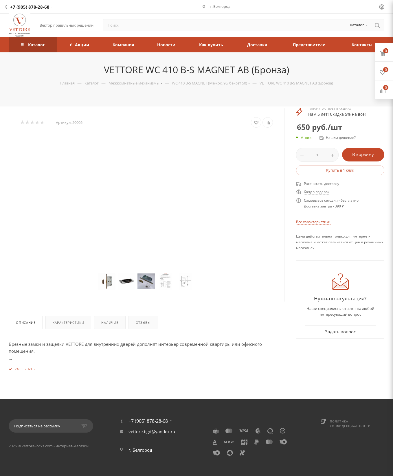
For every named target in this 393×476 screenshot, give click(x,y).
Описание (25, 322)
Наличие (109, 322)
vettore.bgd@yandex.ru (151, 431)
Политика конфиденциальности (350, 423)
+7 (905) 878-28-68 (29, 7)
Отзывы (143, 322)
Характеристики (68, 322)
